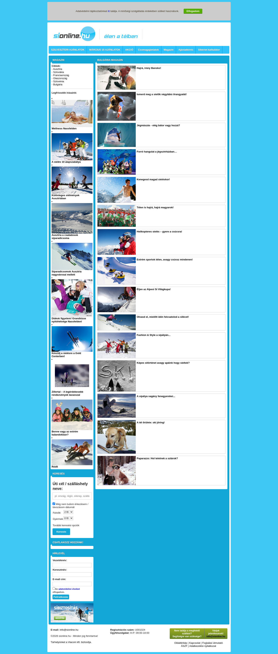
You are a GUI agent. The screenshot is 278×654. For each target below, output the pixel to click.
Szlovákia (58, 72)
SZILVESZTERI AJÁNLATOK (67, 49)
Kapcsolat (194, 642)
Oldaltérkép (180, 642)
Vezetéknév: (60, 560)
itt (109, 11)
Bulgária (57, 84)
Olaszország (60, 78)
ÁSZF (184, 646)
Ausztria (57, 69)
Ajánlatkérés (185, 49)
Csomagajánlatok (148, 49)
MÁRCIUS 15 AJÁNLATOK (104, 49)
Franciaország (61, 75)
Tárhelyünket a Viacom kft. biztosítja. (71, 642)
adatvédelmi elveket (69, 589)
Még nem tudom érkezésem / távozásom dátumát (70, 506)
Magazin (169, 49)
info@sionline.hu (69, 629)
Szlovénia (58, 81)
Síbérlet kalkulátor (209, 49)
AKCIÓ (129, 49)
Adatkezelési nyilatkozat (202, 646)
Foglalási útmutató (212, 642)
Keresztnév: (60, 569)
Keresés (61, 531)
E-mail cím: (59, 579)
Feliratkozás (60, 597)
